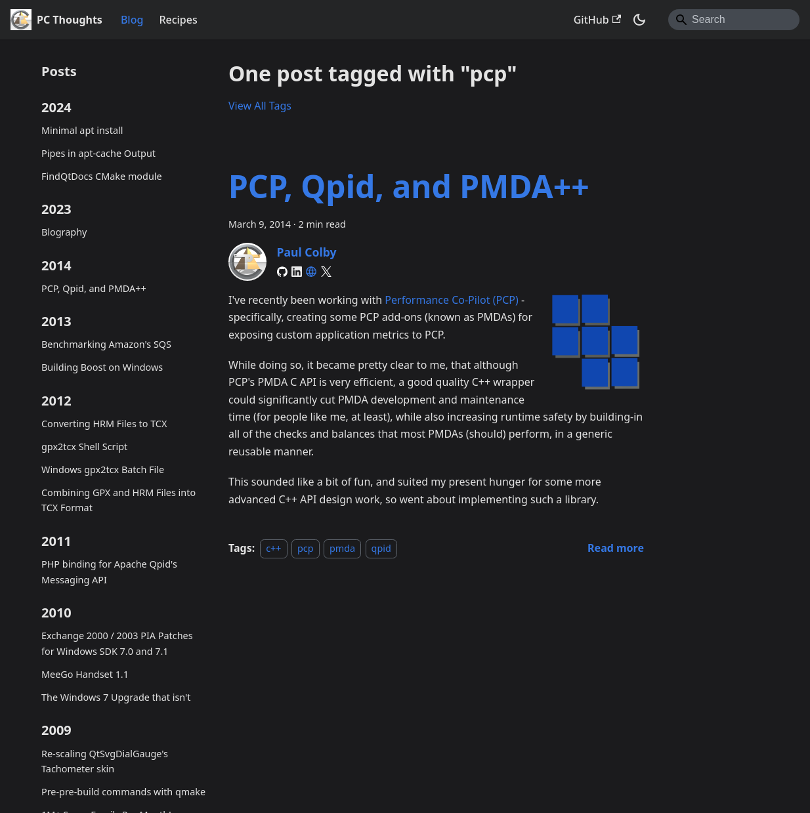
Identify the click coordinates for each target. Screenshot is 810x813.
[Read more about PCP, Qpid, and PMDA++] (615, 548)
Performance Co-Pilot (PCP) (451, 300)
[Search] (733, 19)
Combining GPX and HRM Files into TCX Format (118, 500)
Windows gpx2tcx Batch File (102, 469)
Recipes (178, 19)
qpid (381, 548)
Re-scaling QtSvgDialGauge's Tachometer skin (104, 761)
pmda (342, 548)
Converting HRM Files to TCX (104, 423)
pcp (305, 548)
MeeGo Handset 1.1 (85, 674)
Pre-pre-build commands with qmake (123, 791)
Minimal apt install (82, 130)
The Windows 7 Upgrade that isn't (115, 697)
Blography (64, 232)
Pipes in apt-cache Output (98, 153)
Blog (132, 19)
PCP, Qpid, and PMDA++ (93, 288)
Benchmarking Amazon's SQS (106, 344)
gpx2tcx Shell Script (84, 446)
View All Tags (259, 105)
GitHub (597, 19)
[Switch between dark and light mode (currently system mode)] (639, 19)
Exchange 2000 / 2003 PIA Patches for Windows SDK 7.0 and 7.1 (117, 643)
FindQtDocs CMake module (101, 176)
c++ (273, 548)
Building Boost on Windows (102, 367)
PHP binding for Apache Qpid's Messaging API (109, 572)
